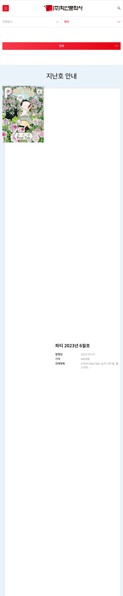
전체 (88, 46)
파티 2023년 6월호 (72, 345)
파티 (92, 21)
